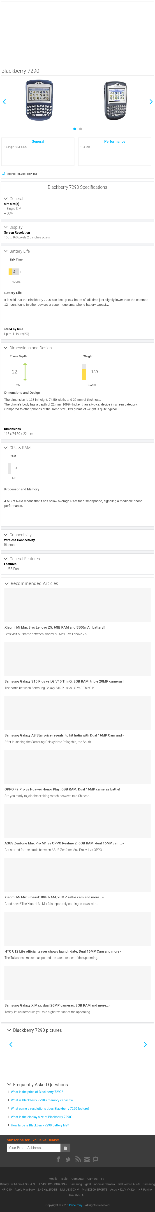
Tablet (64, 1178)
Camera (92, 1178)
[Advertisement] (77, 33)
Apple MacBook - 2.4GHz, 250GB (36, 1189)
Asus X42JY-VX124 (123, 1189)
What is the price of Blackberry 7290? (37, 1092)
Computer (78, 1178)
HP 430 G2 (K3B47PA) (52, 1184)
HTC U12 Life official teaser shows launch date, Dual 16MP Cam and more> (63, 951)
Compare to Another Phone (19, 174)
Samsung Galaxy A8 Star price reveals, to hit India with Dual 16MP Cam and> (64, 735)
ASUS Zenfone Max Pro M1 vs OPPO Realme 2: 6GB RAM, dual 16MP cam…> (64, 843)
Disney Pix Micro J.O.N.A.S (17, 1184)
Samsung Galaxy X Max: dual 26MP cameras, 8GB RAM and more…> (57, 1005)
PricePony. (76, 1205)
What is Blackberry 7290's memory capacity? (42, 1100)
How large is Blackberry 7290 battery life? (40, 1125)
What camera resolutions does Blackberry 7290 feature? (50, 1108)
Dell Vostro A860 (129, 1184)
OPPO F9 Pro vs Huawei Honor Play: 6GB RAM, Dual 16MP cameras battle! (62, 789)
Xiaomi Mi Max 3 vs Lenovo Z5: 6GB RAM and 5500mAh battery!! (55, 627)
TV (102, 1178)
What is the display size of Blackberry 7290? (41, 1117)
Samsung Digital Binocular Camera (92, 1184)
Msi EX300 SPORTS (94, 1189)
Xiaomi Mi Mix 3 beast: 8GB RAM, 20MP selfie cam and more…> (54, 897)
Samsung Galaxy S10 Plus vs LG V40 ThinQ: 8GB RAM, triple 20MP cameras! (64, 681)
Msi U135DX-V (69, 1189)
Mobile (53, 1178)
